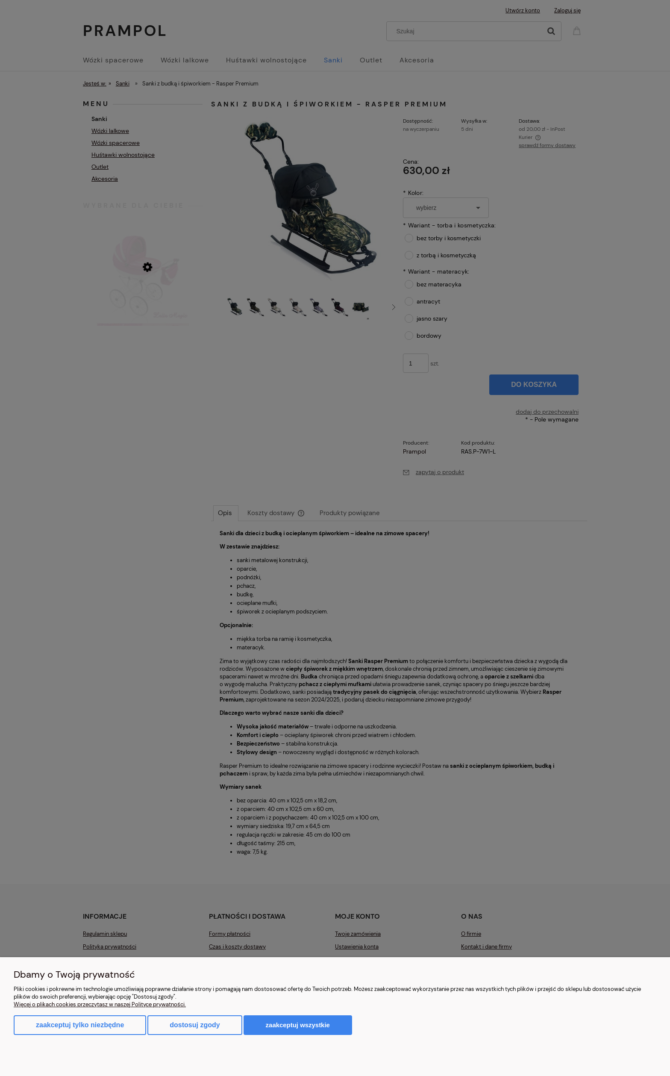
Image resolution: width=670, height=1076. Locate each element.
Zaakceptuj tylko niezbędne (80, 1025)
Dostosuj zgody (195, 1025)
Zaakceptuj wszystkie (298, 1025)
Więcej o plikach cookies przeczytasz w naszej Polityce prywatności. (100, 1004)
